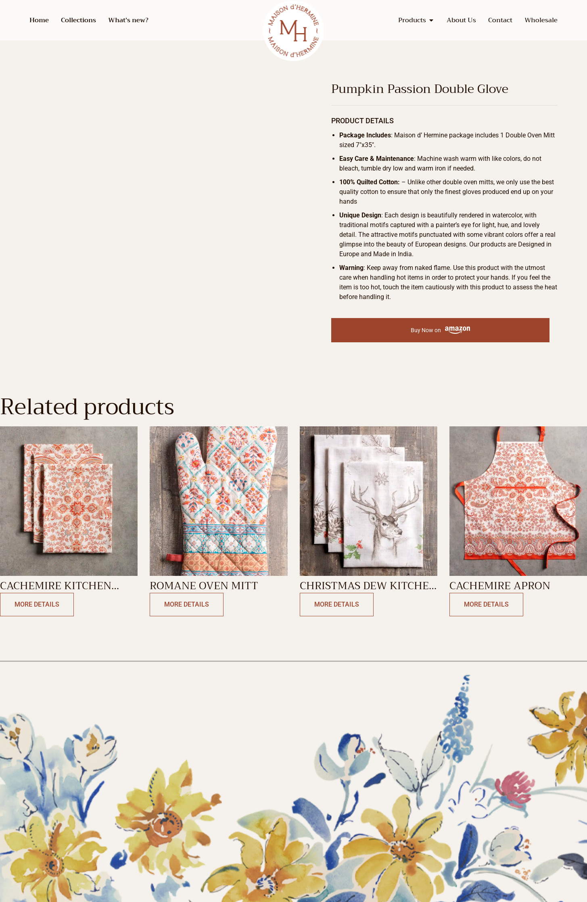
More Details (37, 604)
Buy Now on (440, 330)
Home (39, 20)
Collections (78, 20)
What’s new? (128, 20)
